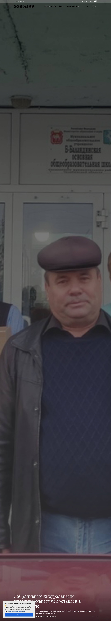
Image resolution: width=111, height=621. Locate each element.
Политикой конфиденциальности (16, 611)
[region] (19, 609)
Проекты (61, 6)
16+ (93, 6)
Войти (90, 1)
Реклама (68, 6)
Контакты (75, 6)
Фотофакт (54, 6)
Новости (46, 6)
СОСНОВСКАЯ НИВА (24, 6)
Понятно (19, 615)
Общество (41, 616)
